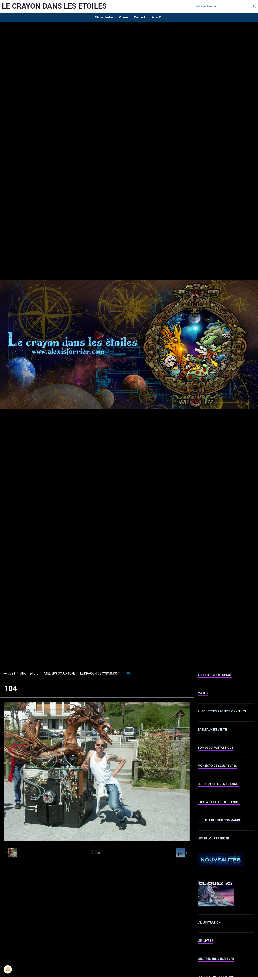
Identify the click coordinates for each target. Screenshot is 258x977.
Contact (139, 17)
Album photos (103, 17)
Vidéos (123, 17)
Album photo (29, 673)
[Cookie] (8, 969)
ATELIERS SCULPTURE (59, 673)
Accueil (9, 673)
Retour (96, 852)
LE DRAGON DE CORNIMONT (100, 673)
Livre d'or (157, 17)
